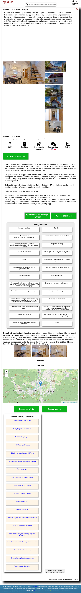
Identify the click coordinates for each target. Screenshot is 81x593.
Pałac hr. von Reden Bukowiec (22, 526)
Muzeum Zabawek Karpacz (22, 493)
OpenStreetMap (72, 402)
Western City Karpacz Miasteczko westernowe (22, 517)
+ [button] (6, 372)
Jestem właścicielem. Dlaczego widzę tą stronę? (55, 571)
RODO (36, 590)
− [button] (6, 375)
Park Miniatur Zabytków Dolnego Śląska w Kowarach (22, 534)
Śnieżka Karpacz (22, 469)
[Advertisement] (40, 43)
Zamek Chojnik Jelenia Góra (22, 421)
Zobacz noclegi (54, 409)
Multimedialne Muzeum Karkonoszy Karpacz (22, 461)
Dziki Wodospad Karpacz (22, 445)
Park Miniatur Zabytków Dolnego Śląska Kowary (22, 542)
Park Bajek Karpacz (22, 501)
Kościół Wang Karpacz (22, 437)
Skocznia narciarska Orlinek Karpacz (22, 477)
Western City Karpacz (22, 509)
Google (34, 586)
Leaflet (64, 402)
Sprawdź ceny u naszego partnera (37, 216)
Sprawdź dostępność (16, 156)
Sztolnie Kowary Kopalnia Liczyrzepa (22, 558)
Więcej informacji (63, 216)
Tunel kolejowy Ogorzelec (22, 566)
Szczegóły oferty (26, 409)
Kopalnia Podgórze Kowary (22, 550)
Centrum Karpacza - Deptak (22, 485)
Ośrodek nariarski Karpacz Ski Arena (22, 453)
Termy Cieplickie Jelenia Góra (22, 429)
